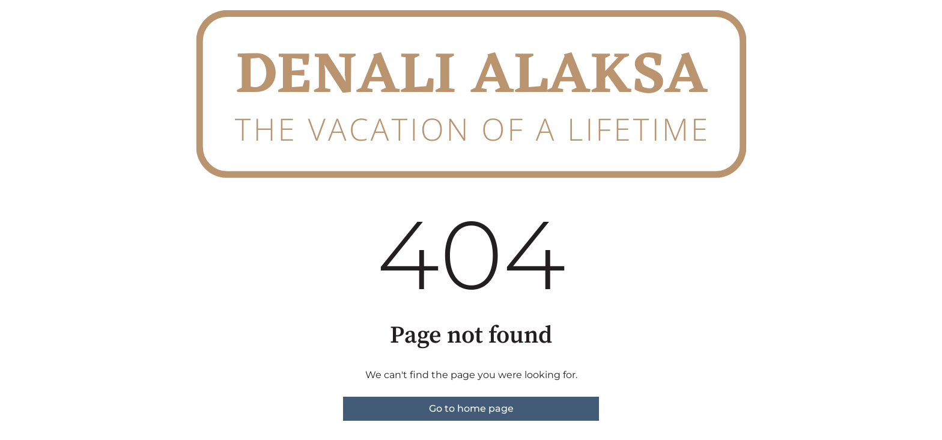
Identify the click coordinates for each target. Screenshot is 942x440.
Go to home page (471, 408)
